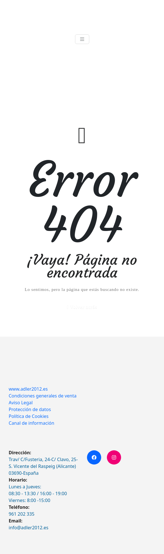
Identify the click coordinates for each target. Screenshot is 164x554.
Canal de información (31, 423)
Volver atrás (83, 307)
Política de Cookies (29, 416)
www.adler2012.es (28, 389)
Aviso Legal (21, 402)
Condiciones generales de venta (43, 396)
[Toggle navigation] (82, 39)
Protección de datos (30, 409)
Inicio (14, 82)
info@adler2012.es (29, 527)
